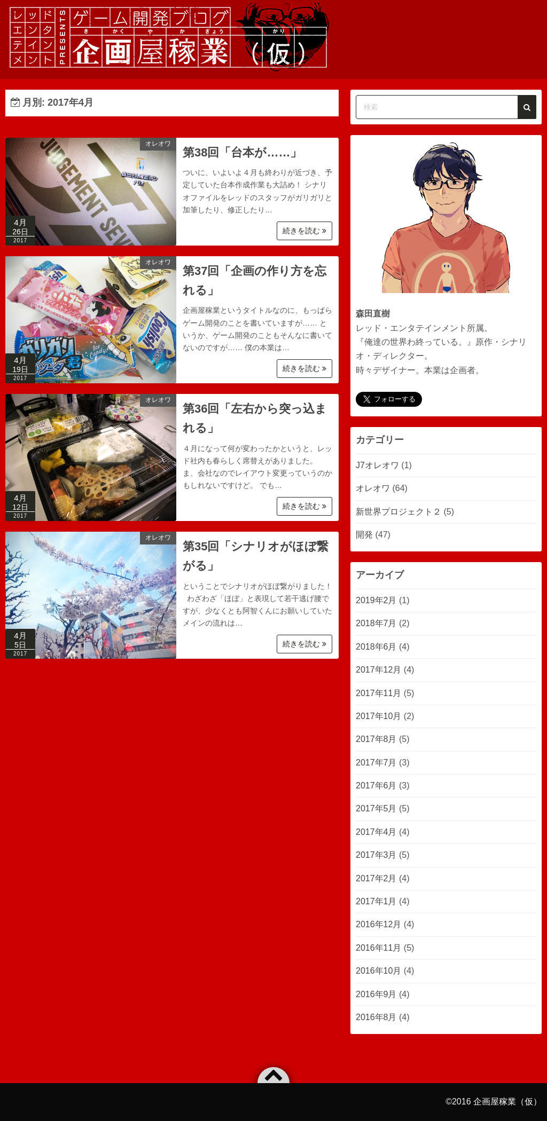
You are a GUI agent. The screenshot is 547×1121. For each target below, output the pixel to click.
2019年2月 (376, 600)
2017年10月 (378, 716)
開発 (364, 534)
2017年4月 (376, 831)
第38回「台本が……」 (242, 152)
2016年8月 (376, 1017)
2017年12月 (378, 669)
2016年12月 (378, 924)
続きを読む (304, 230)
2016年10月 (378, 970)
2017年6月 (376, 785)
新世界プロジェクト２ (398, 511)
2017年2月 (376, 878)
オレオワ (158, 143)
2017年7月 (376, 762)
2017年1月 (376, 901)
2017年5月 (376, 808)
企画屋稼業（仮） (507, 1101)
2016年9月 (376, 994)
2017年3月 (376, 854)
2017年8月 (376, 739)
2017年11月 (378, 693)
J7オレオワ (377, 465)
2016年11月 (378, 947)
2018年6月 (376, 646)
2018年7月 (376, 623)
